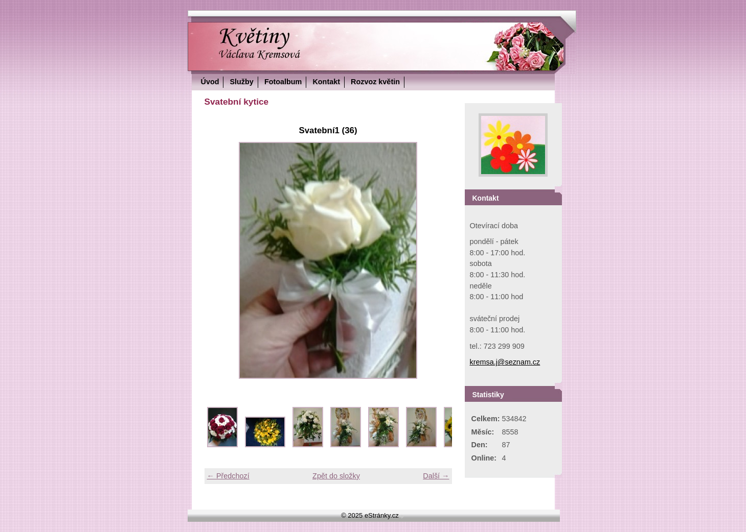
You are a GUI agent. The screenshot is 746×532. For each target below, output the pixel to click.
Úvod (210, 82)
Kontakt (326, 82)
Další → (436, 476)
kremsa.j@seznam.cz (505, 362)
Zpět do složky (336, 476)
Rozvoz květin (375, 82)
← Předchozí (228, 476)
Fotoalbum (283, 82)
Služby (241, 82)
